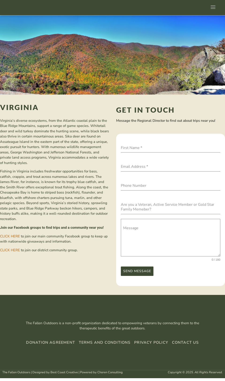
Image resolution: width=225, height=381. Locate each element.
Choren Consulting (110, 375)
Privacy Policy (150, 345)
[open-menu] (212, 8)
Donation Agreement (50, 345)
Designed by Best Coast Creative (55, 375)
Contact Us (185, 345)
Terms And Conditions (105, 345)
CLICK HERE (10, 236)
